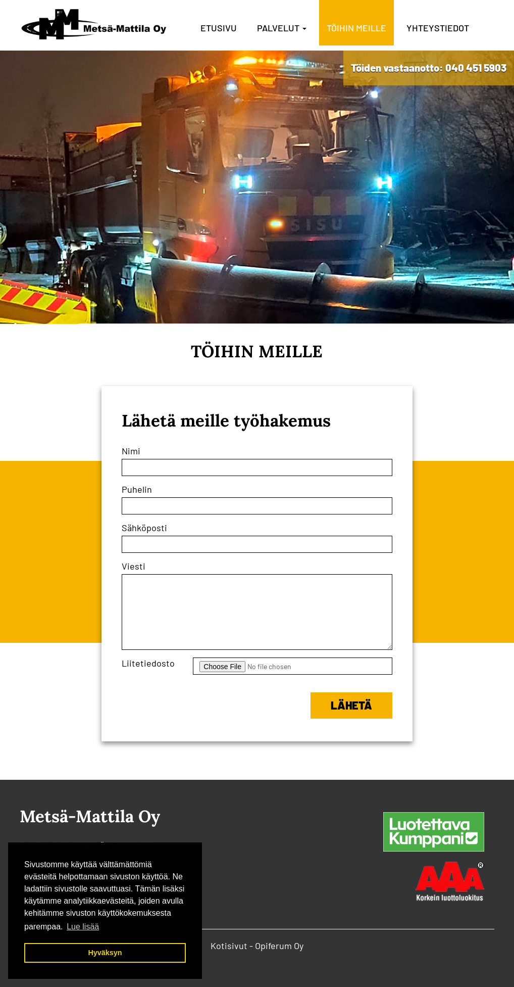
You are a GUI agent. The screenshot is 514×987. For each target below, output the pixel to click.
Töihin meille (356, 27)
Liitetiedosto (148, 663)
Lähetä (351, 705)
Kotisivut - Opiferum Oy (257, 945)
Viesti (133, 566)
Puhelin (137, 489)
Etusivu (218, 27)
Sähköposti (144, 527)
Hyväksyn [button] (105, 953)
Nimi (131, 450)
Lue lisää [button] (83, 926)
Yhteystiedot (437, 27)
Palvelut (281, 27)
